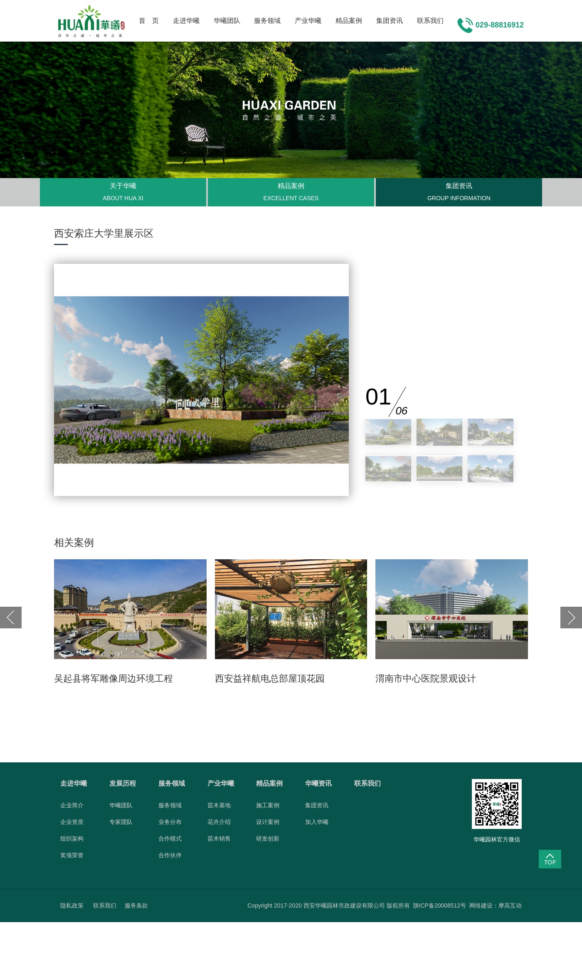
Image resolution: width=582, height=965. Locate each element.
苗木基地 (219, 805)
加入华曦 (316, 822)
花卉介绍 (219, 822)
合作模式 (170, 838)
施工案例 (267, 805)
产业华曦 (308, 20)
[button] (11, 617)
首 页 (149, 20)
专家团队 (121, 822)
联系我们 (430, 20)
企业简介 (72, 805)
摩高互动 (510, 905)
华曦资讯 (318, 783)
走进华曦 (186, 20)
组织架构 (72, 838)
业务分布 (170, 822)
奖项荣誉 (72, 855)
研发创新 (267, 838)
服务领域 (267, 20)
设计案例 (267, 822)
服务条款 (136, 905)
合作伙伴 (170, 855)
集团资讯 (389, 20)
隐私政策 (72, 905)
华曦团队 (227, 20)
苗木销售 (219, 838)
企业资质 (72, 822)
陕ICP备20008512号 (439, 905)
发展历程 (122, 783)
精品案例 (348, 20)
